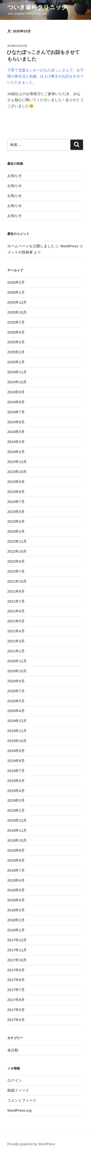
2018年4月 (16, 900)
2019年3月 (16, 800)
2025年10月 (17, 312)
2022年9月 (16, 561)
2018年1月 (16, 930)
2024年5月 (16, 432)
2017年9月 (16, 970)
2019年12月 (17, 721)
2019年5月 (16, 781)
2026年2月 (16, 282)
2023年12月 (17, 462)
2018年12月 (17, 820)
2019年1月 (16, 810)
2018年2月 (16, 920)
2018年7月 (16, 870)
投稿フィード (18, 1090)
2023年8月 (16, 492)
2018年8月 (16, 860)
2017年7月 (16, 990)
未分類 (12, 1050)
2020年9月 (16, 681)
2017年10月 (17, 960)
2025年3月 (16, 342)
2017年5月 (16, 1010)
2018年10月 (17, 840)
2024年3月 (16, 442)
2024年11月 (17, 372)
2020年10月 (17, 671)
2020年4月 (16, 711)
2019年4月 (16, 791)
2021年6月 (16, 611)
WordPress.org (19, 1110)
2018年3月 (16, 910)
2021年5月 (16, 621)
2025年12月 (17, 302)
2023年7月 (16, 502)
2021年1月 (16, 651)
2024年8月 (16, 402)
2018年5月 (16, 890)
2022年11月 (17, 541)
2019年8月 (16, 761)
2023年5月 (16, 512)
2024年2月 (16, 452)
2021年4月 (16, 631)
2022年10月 (17, 551)
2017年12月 (17, 940)
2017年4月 (16, 1020)
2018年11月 (17, 830)
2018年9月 (16, 850)
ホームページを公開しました (31, 246)
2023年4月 (16, 521)
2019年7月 (16, 771)
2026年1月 (16, 292)
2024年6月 (16, 422)
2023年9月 (16, 482)
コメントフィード (21, 1100)
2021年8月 (16, 591)
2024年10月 (17, 382)
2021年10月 (17, 581)
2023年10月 (17, 472)
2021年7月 (16, 601)
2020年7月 (16, 691)
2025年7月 (16, 322)
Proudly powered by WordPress (31, 1144)
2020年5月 (16, 701)
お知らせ (14, 175)
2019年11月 (17, 731)
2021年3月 (16, 641)
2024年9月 (16, 392)
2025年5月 (16, 332)
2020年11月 (17, 661)
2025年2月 (16, 352)
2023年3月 (16, 531)
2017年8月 (16, 980)
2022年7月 (16, 571)
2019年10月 (17, 741)
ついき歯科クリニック (37, 7)
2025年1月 (16, 362)
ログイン (14, 1080)
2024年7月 (16, 412)
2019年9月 (16, 751)
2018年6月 (16, 880)
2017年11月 (17, 950)
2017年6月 (16, 1000)
